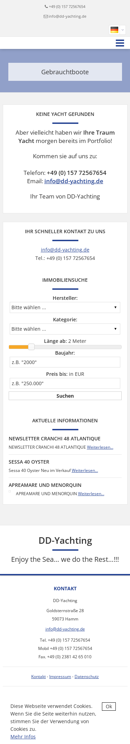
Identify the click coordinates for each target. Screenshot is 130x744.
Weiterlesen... (100, 447)
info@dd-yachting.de (67, 16)
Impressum (60, 676)
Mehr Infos (23, 736)
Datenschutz (87, 676)
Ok (109, 706)
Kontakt (38, 676)
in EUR (65, 374)
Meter (65, 341)
